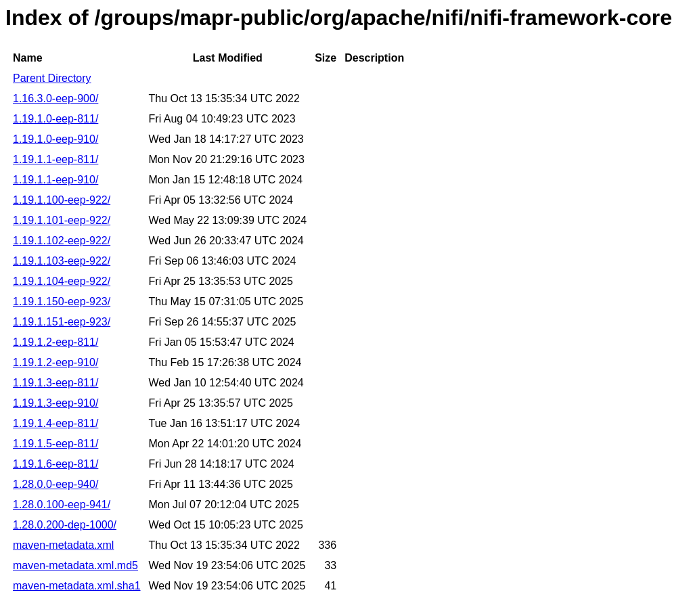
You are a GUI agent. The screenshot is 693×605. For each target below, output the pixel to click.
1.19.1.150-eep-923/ (61, 301)
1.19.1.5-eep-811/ (55, 443)
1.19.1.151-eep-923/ (61, 322)
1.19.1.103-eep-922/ (61, 261)
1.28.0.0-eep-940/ (55, 484)
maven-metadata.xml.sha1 (77, 585)
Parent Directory (52, 78)
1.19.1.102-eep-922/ (61, 240)
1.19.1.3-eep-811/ (55, 382)
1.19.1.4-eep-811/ (55, 423)
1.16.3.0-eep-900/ (55, 98)
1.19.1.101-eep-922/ (61, 220)
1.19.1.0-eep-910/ (55, 139)
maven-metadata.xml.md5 (75, 565)
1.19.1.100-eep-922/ (61, 200)
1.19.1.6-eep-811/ (55, 464)
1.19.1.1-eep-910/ (55, 179)
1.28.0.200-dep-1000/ (64, 525)
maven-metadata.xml (63, 545)
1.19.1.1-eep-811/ (55, 159)
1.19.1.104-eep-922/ (61, 281)
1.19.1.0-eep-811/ (55, 119)
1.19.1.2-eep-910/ (55, 362)
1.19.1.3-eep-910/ (55, 403)
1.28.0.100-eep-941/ (61, 504)
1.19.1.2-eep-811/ (55, 342)
